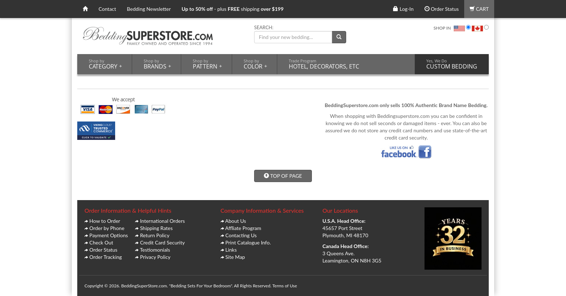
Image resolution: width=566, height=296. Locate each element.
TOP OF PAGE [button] (283, 176)
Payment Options (109, 235)
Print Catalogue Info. (248, 242)
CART (479, 9)
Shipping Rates (156, 228)
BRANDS (157, 64)
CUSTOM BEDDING (451, 64)
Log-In (403, 9)
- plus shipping (233, 9)
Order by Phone (107, 228)
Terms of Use (284, 285)
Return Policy (155, 235)
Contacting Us (241, 235)
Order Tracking (106, 257)
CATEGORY (105, 64)
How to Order (105, 221)
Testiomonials (155, 250)
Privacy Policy (155, 257)
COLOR (255, 64)
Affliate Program (243, 228)
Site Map (235, 257)
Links (231, 250)
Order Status (442, 9)
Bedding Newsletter (149, 9)
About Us (235, 221)
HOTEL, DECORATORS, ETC (324, 64)
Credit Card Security (162, 242)
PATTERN (207, 64)
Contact (107, 9)
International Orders (162, 221)
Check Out (101, 242)
